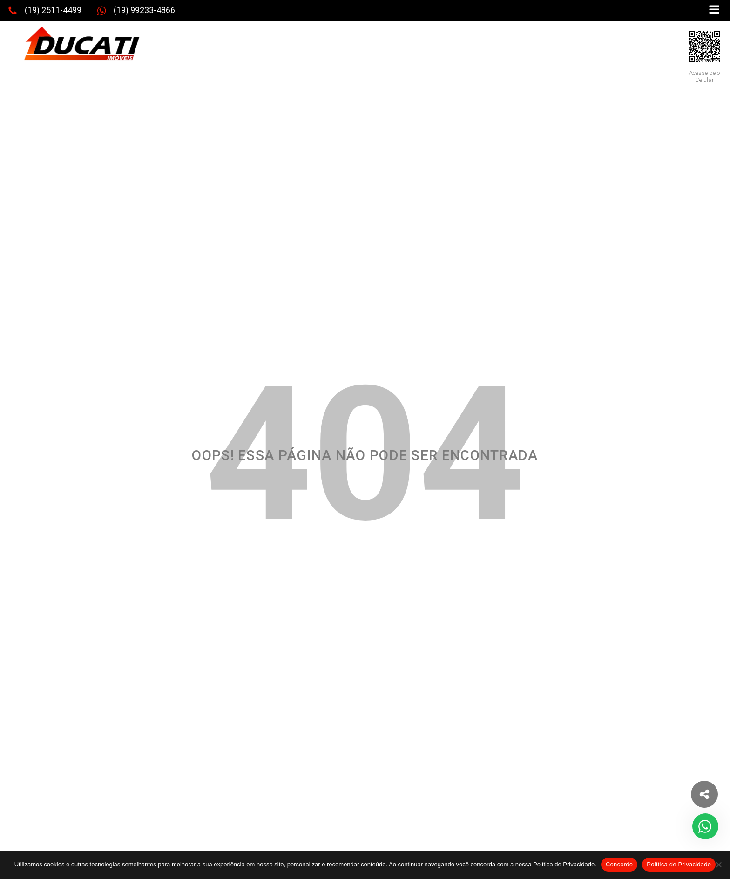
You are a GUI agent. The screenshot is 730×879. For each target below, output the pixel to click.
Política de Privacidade (679, 864)
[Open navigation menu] (714, 10)
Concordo (619, 864)
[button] (44, 11)
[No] (718, 864)
